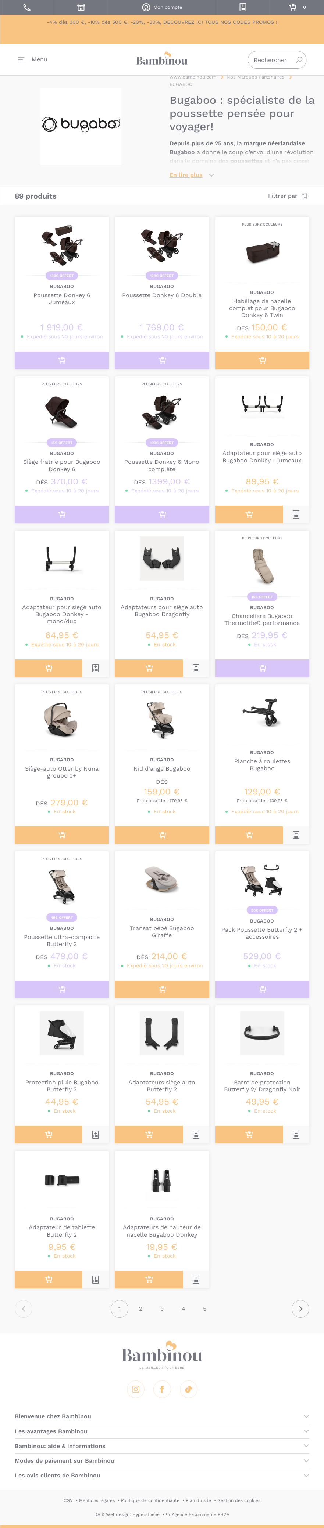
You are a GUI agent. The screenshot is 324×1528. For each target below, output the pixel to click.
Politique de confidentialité (150, 1500)
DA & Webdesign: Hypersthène (127, 1514)
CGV (68, 1500)
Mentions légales (97, 1500)
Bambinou (162, 59)
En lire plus (186, 174)
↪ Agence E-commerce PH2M (198, 1514)
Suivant (300, 1309)
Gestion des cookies (238, 1500)
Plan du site (198, 1500)
